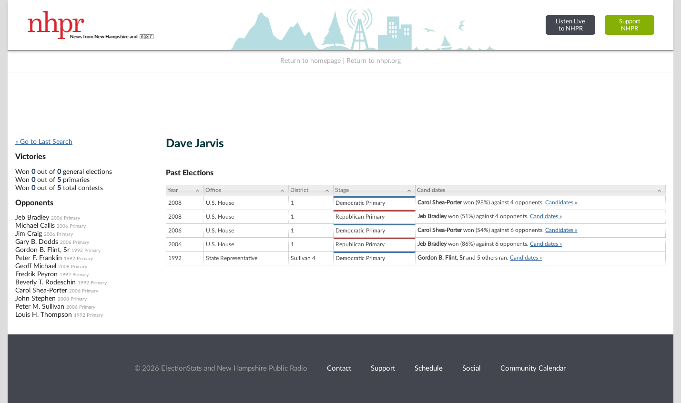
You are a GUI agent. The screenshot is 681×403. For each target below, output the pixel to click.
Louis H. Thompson (43, 315)
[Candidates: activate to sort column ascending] (541, 190)
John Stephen (35, 298)
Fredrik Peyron (36, 274)
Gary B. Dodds (36, 242)
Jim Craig (28, 234)
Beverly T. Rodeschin (45, 282)
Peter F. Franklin (38, 258)
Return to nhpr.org (373, 61)
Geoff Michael (35, 266)
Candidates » (561, 202)
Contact (339, 368)
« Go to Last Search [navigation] (43, 142)
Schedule (429, 368)
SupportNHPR (629, 25)
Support (383, 368)
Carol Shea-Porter (41, 290)
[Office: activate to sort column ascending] (246, 190)
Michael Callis (35, 225)
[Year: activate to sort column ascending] (185, 190)
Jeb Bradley (32, 217)
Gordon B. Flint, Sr (42, 250)
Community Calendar (533, 368)
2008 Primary (72, 266)
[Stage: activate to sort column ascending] (375, 190)
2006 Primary (65, 218)
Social (471, 368)
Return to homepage (310, 61)
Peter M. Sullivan (39, 306)
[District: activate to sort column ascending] (311, 190)
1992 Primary (86, 250)
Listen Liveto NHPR (570, 25)
